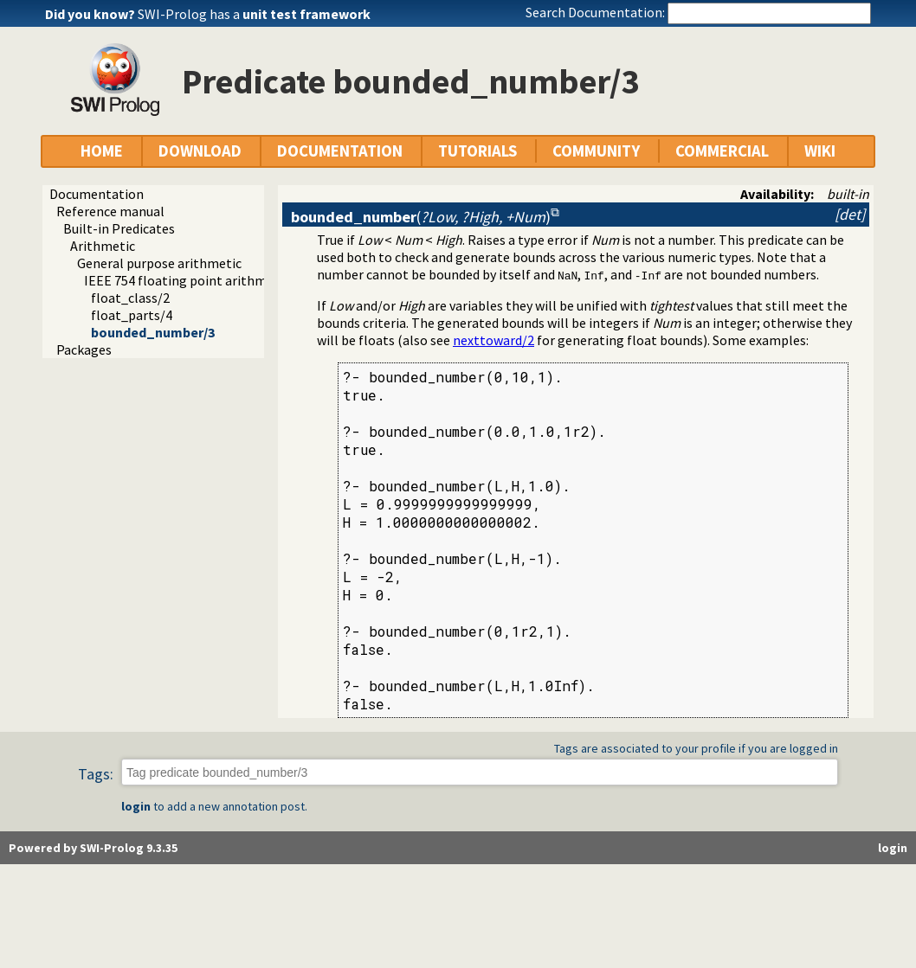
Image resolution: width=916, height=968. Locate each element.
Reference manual (110, 211)
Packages (84, 349)
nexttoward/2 (493, 340)
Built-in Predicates (119, 228)
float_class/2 (130, 297)
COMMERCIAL (722, 151)
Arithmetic (102, 245)
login (136, 806)
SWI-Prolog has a (254, 13)
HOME (102, 151)
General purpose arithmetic (159, 263)
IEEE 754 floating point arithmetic (186, 280)
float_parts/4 (131, 315)
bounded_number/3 (153, 332)
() (421, 217)
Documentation (96, 193)
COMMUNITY (596, 151)
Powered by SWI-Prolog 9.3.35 (93, 848)
